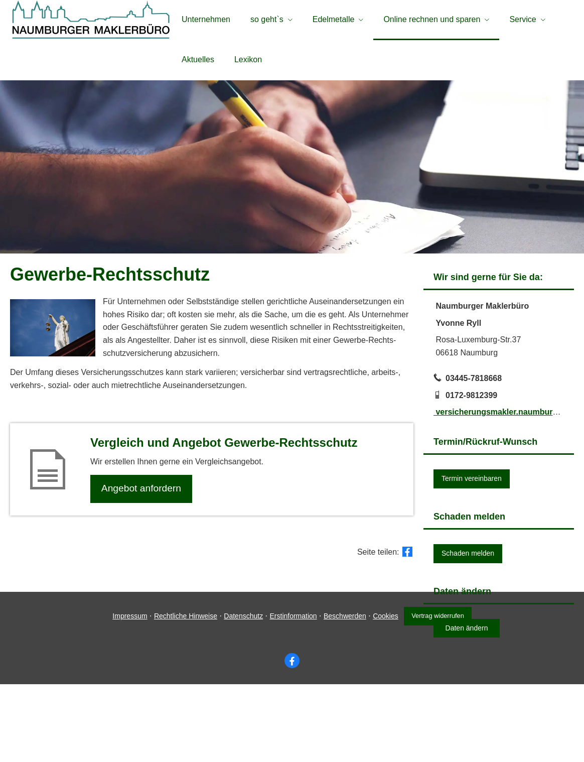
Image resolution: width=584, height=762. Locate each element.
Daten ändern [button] (467, 630)
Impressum (128, 693)
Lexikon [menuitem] (248, 59)
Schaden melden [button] (468, 556)
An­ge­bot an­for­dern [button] (142, 491)
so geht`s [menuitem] (266, 19)
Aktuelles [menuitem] (198, 59)
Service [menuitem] (522, 19)
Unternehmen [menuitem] (206, 19)
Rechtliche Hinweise (184, 693)
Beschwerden (343, 693)
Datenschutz (241, 693)
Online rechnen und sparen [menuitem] (431, 19)
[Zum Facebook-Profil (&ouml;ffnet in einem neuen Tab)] (292, 737)
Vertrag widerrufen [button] (438, 693)
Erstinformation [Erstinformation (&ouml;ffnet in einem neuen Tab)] (292, 693)
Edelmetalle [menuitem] (334, 19)
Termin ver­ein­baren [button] (472, 481)
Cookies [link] (384, 693)
